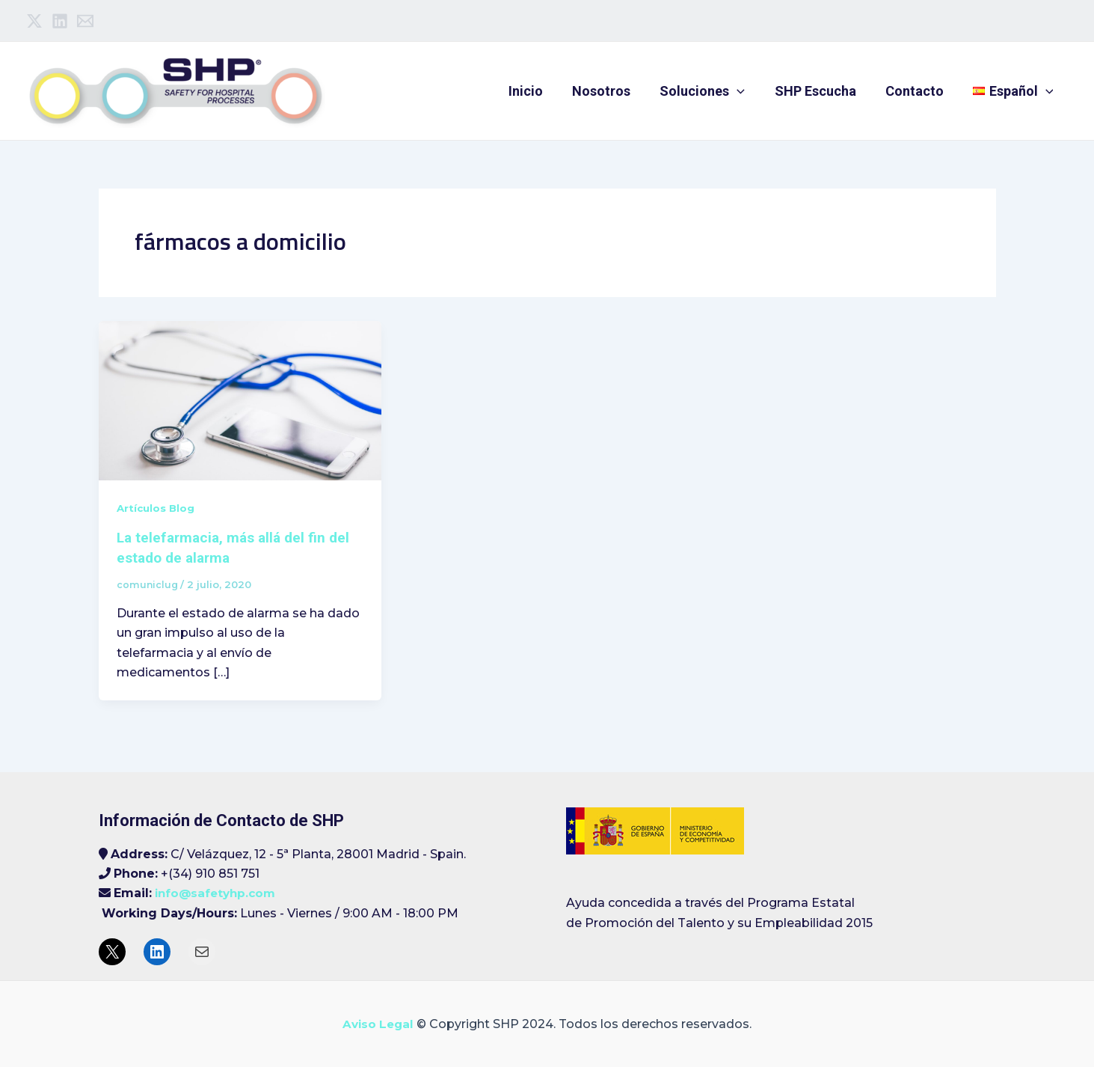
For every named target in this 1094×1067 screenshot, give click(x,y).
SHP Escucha (821, 91)
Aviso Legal (378, 1023)
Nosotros (612, 91)
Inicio (539, 91)
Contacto (918, 91)
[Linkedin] (60, 21)
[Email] (85, 21)
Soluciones (711, 91)
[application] (746, 91)
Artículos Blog (157, 508)
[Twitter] (34, 21)
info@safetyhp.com (218, 892)
